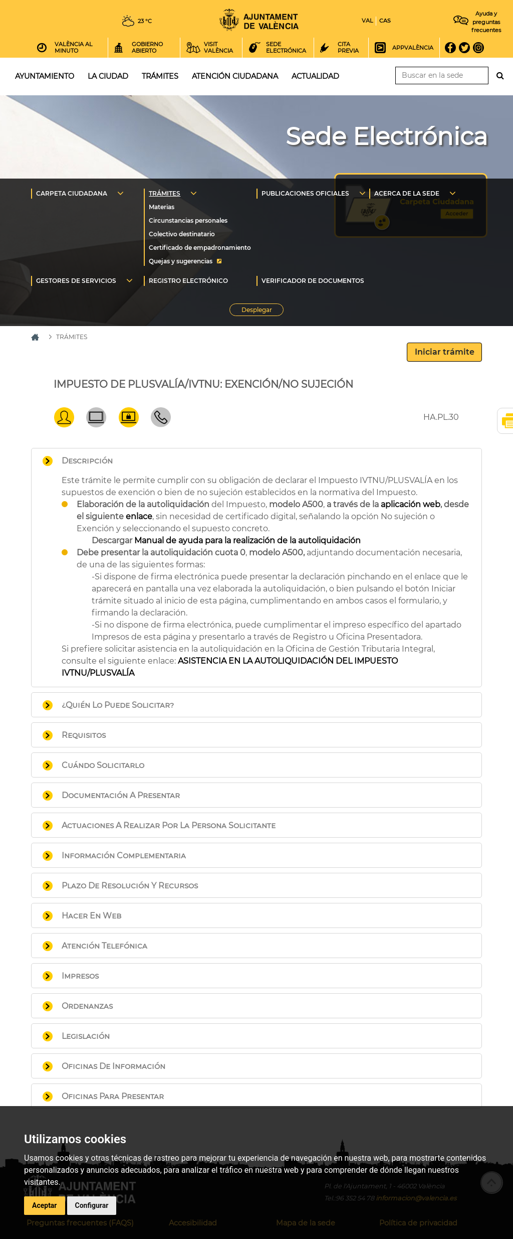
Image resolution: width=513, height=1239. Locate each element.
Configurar (92, 1205)
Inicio (259, 20)
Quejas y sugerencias (180, 261)
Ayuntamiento (44, 76)
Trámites (160, 76)
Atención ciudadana (235, 76)
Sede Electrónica (386, 136)
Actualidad (315, 76)
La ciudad (108, 76)
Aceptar (44, 1205)
